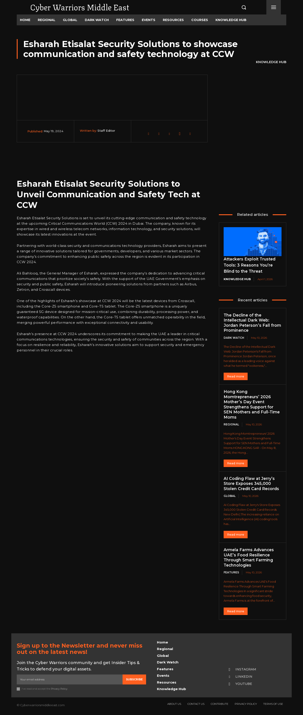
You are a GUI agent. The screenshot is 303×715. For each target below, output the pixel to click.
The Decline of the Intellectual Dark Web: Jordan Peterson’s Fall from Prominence (247, 323)
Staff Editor (106, 130)
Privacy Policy (59, 688)
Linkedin (243, 676)
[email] (70, 679)
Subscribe (134, 679)
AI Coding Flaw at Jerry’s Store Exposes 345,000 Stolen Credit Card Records (252, 483)
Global (230, 496)
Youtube (243, 684)
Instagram (245, 669)
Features (231, 572)
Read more (235, 376)
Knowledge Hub (271, 62)
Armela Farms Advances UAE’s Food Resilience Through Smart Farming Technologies (249, 557)
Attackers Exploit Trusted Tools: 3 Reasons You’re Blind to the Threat (251, 265)
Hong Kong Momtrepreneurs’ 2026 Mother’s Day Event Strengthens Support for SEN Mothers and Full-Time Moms (250, 404)
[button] (239, 7)
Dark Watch (234, 337)
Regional (231, 424)
